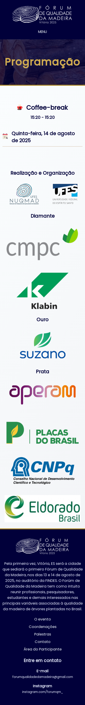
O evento (42, 619)
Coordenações (42, 626)
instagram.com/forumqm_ (42, 692)
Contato (43, 641)
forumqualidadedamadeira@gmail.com (42, 677)
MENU (42, 31)
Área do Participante (43, 649)
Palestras (42, 634)
